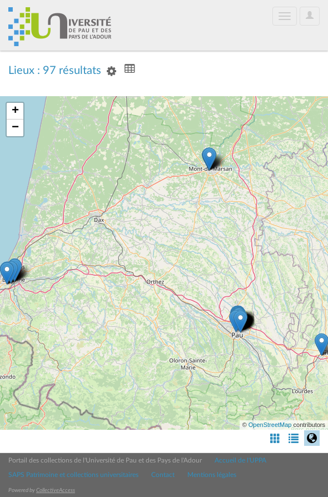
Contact (163, 474)
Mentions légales (211, 474)
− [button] (15, 128)
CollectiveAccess (55, 490)
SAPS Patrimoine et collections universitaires (73, 474)
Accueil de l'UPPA (240, 460)
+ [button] (15, 111)
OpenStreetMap (270, 424)
